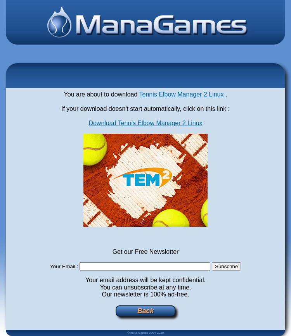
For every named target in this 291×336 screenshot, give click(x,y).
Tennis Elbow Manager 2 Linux (182, 94)
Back (145, 311)
